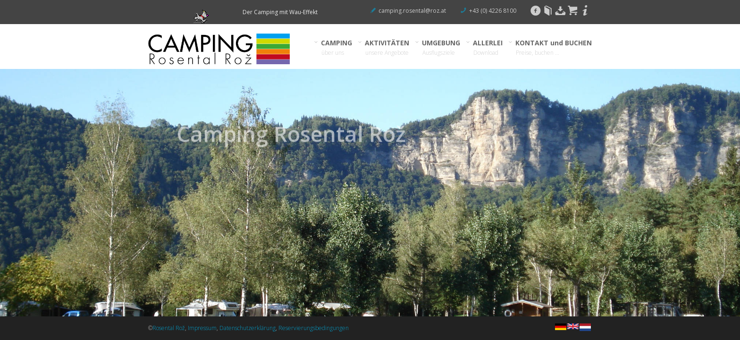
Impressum (202, 328)
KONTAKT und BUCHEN (554, 47)
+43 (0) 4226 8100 (492, 11)
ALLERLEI (488, 47)
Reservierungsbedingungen (313, 328)
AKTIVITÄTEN (387, 47)
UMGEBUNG (441, 47)
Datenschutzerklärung (247, 328)
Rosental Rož (168, 328)
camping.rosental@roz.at (412, 11)
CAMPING (336, 47)
